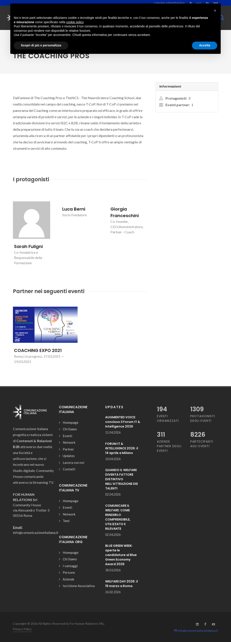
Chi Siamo (70, 429)
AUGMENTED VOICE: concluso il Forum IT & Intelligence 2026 (122, 422)
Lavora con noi (73, 462)
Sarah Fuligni (28, 246)
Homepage (70, 422)
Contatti (69, 469)
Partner (68, 449)
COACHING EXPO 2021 (38, 350)
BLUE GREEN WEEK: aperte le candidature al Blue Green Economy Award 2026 (121, 555)
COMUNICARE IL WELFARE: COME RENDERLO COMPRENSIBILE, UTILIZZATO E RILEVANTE (117, 517)
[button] (215, 10)
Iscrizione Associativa (79, 586)
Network (69, 442)
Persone (69, 572)
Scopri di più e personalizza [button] (41, 45)
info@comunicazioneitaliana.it (196, 630)
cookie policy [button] (75, 22)
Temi (66, 521)
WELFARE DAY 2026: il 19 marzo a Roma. (121, 583)
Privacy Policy (22, 629)
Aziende (68, 579)
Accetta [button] (204, 45)
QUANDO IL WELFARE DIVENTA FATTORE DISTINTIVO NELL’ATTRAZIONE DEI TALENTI (121, 479)
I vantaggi (70, 566)
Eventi (67, 436)
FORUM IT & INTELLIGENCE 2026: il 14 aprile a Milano (121, 448)
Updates (69, 456)
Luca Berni (73, 209)
